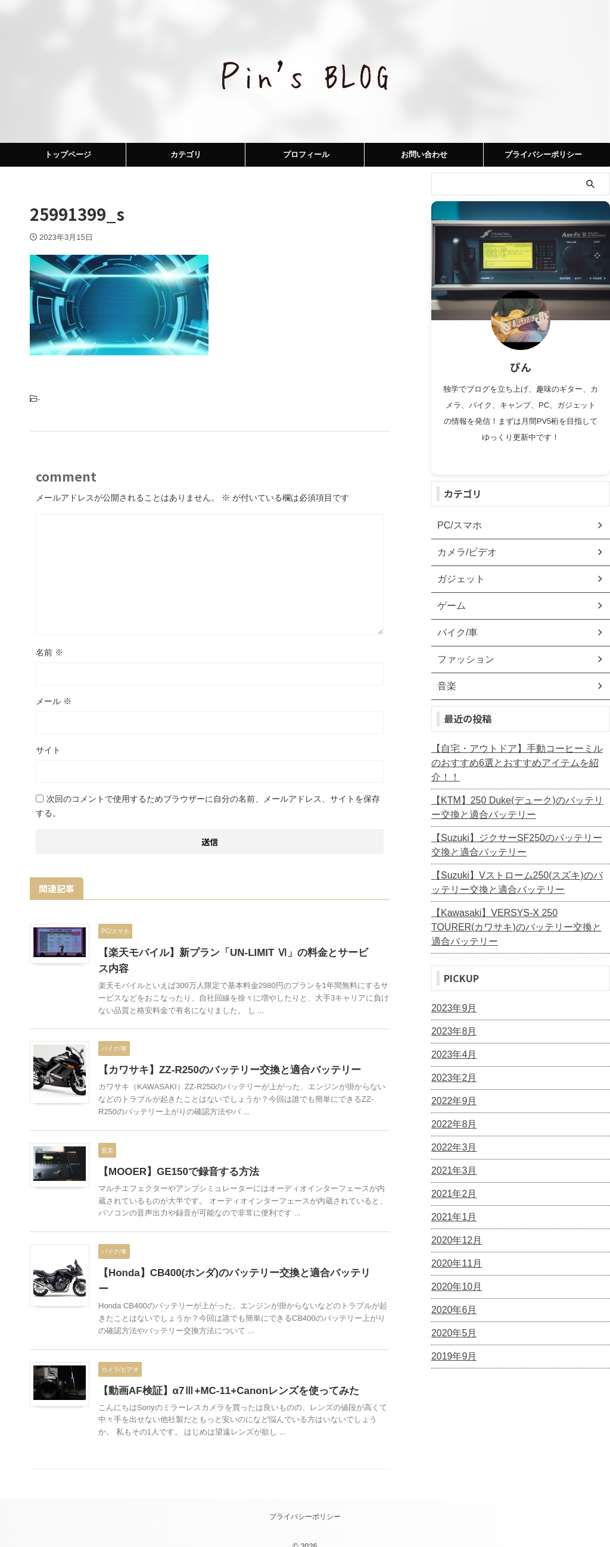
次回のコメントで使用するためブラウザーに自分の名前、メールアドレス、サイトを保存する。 (208, 806)
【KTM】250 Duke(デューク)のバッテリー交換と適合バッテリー (519, 793)
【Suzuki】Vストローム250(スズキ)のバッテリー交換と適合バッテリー (518, 868)
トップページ (68, 154)
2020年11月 (453, 1235)
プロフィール (306, 154)
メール (53, 701)
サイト (48, 750)
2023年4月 (451, 1026)
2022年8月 (451, 1096)
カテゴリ (185, 154)
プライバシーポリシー (543, 154)
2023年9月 (451, 980)
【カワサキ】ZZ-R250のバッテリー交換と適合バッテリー (222, 1070)
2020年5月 (451, 1305)
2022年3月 (451, 1119)
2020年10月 (453, 1258)
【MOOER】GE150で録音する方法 (174, 1172)
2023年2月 (451, 1049)
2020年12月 (453, 1212)
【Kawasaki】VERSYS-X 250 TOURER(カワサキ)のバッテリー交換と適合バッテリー (519, 906)
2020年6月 (451, 1281)
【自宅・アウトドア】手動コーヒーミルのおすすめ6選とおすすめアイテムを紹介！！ (518, 756)
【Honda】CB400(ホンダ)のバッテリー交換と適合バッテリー (231, 1273)
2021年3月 (451, 1142)
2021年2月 (451, 1165)
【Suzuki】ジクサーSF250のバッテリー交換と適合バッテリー (518, 831)
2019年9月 (451, 1328)
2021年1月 (451, 1188)
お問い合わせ (424, 154)
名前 (49, 652)
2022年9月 (451, 1072)
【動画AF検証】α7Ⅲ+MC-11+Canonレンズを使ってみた (221, 1375)
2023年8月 (451, 1003)
